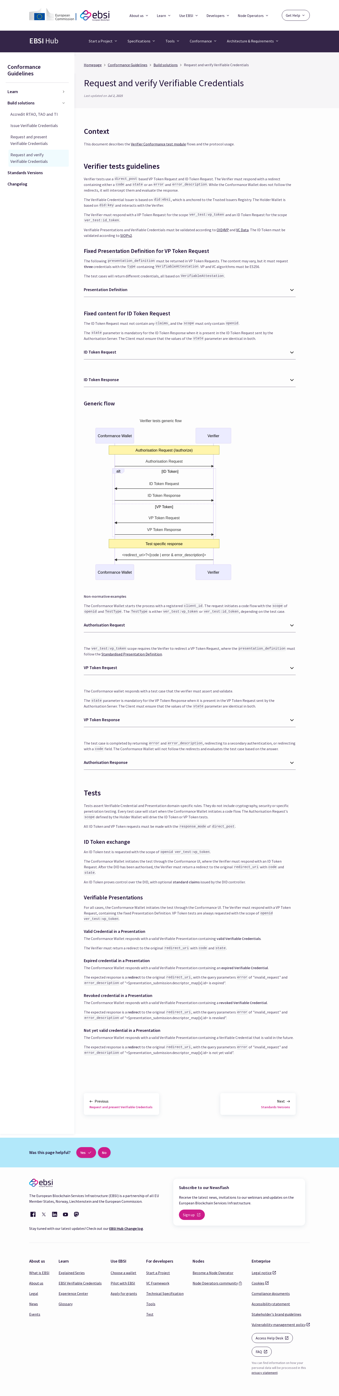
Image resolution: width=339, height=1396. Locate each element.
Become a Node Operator (213, 1272)
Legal (33, 1293)
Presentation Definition (105, 289)
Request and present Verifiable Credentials (29, 140)
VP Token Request (100, 667)
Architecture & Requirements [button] (250, 41)
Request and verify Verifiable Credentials (29, 158)
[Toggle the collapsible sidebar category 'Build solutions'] (63, 103)
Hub (43, 41)
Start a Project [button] (101, 41)
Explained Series (72, 1272)
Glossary (66, 1303)
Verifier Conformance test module (158, 144)
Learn (164, 15)
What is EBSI (39, 1272)
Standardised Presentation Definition (131, 654)
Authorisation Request (104, 625)
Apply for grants (124, 1293)
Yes (86, 1152)
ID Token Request (100, 352)
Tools (150, 1303)
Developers (218, 15)
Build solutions (21, 103)
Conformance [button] (201, 41)
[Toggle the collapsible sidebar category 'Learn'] (63, 91)
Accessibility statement (271, 1303)
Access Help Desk (274, 1337)
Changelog (17, 184)
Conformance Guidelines (24, 70)
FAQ (264, 1351)
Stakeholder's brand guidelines (276, 1314)
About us (139, 15)
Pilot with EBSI (123, 1283)
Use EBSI (189, 15)
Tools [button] (170, 41)
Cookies (258, 1282)
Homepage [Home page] (93, 64)
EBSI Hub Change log (126, 1228)
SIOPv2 (126, 235)
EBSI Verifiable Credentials (80, 1283)
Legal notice (262, 1272)
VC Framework (157, 1283)
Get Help (296, 15)
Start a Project (158, 1272)
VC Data (242, 229)
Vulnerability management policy (279, 1324)
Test (149, 1314)
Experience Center (73, 1293)
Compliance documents (271, 1293)
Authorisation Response (106, 762)
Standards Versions (25, 172)
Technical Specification (165, 1293)
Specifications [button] (139, 41)
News (33, 1303)
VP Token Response (102, 719)
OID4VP (223, 229)
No (104, 1152)
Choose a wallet (123, 1272)
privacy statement (265, 1373)
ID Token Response (101, 379)
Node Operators (253, 15)
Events (34, 1314)
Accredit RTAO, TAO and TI (34, 114)
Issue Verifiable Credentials (34, 125)
